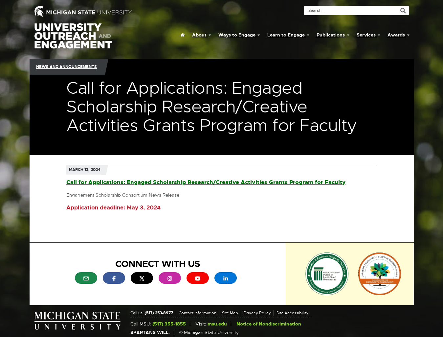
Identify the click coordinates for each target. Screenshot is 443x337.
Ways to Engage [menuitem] (239, 35)
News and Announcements (66, 66)
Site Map (230, 313)
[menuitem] (182, 34)
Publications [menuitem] (333, 35)
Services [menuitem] (368, 35)
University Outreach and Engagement (73, 39)
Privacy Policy (257, 313)
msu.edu (217, 324)
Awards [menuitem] (399, 35)
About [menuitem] (201, 35)
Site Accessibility (292, 313)
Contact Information (197, 313)
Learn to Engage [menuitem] (288, 35)
